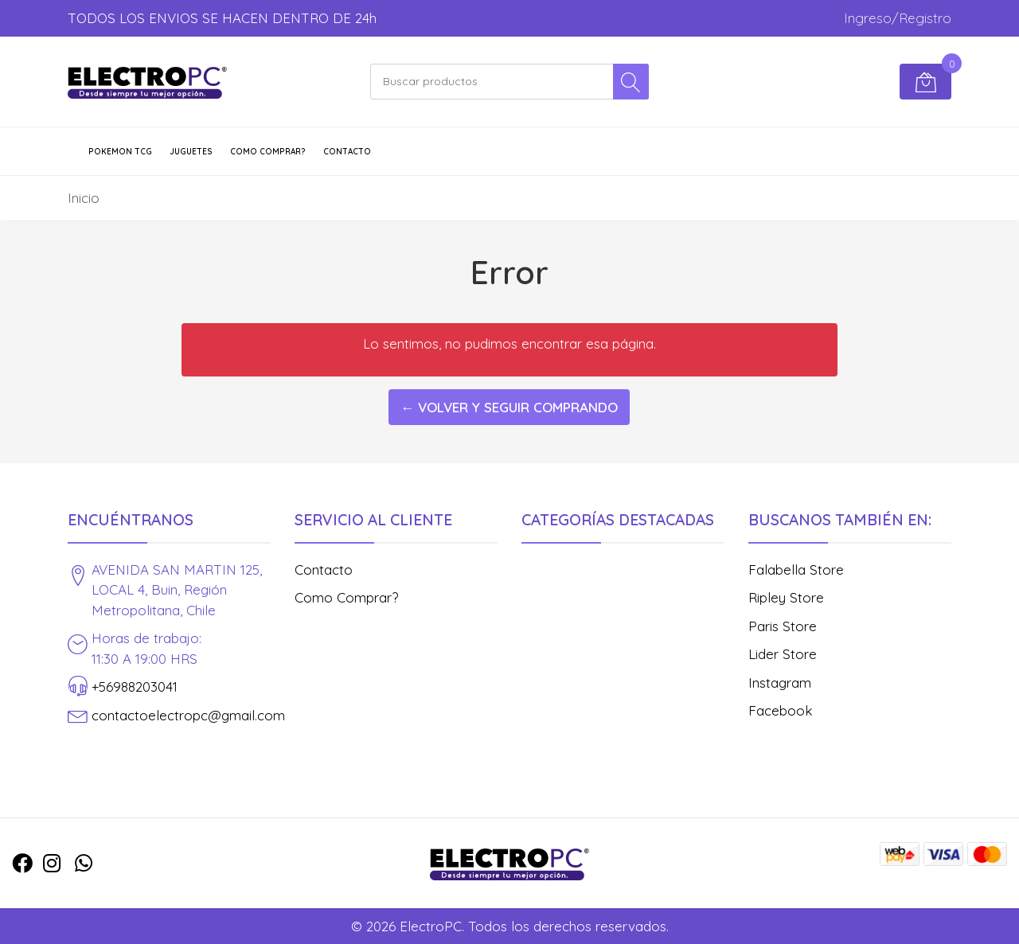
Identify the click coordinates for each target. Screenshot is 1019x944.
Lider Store (782, 654)
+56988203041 (135, 686)
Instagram (779, 682)
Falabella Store (796, 569)
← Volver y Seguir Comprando (509, 407)
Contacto (347, 151)
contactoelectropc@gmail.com (188, 715)
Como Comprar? (268, 151)
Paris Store (782, 626)
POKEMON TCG (120, 151)
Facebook (780, 710)
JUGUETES (191, 151)
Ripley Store (786, 597)
